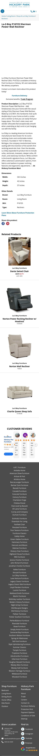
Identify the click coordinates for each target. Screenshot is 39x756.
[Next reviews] (35, 445)
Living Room (6, 694)
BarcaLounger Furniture (19, 482)
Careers (24, 700)
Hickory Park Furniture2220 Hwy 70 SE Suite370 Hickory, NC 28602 (11, 732)
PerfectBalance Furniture (19, 621)
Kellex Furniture (19, 569)
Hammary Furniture (19, 542)
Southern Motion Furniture (19, 635)
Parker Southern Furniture (19, 617)
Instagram (29, 734)
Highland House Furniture (19, 554)
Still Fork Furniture (19, 641)
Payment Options (28, 712)
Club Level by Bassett (19, 506)
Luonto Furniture (19, 590)
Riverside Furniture (19, 623)
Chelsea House (19, 503)
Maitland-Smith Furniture (19, 593)
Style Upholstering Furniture (19, 644)
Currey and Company (19, 512)
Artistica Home (19, 479)
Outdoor (5, 706)
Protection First (27, 709)
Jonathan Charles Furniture (19, 566)
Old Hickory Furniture (19, 611)
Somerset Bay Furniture (19, 632)
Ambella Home (19, 470)
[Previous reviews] (12, 445)
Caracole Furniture (19, 494)
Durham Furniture (19, 515)
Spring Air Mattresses (19, 638)
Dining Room (7, 697)
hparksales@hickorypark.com (13, 739)
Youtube (28, 738)
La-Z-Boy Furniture (19, 268)
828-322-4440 (8, 742)
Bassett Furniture (19, 488)
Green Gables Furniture (19, 539)
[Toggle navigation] (2, 11)
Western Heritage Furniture (19, 671)
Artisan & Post (19, 476)
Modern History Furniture (19, 602)
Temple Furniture (19, 650)
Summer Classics (19, 647)
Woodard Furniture (19, 677)
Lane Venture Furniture (19, 578)
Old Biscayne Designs (19, 608)
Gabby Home (19, 536)
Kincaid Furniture (19, 573)
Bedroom (5, 690)
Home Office (6, 700)
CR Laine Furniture (19, 509)
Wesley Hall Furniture (19, 668)
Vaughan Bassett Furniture (19, 662)
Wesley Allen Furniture (19, 665)
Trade (23, 697)
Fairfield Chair (19, 524)
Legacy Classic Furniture (19, 581)
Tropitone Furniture (19, 653)
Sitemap (24, 719)
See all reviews (8, 454)
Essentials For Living (19, 521)
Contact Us (25, 703)
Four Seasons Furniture (19, 530)
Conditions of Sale (28, 716)
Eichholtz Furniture (19, 518)
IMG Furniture (19, 557)
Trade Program (27, 99)
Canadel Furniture (19, 491)
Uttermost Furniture (19, 659)
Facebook (29, 729)
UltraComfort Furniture (19, 656)
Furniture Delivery (19, 95)
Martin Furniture (19, 596)
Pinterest (28, 743)
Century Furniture (19, 497)
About (23, 693)
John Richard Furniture (19, 563)
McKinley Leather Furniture (19, 599)
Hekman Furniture (19, 548)
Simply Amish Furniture (20, 629)
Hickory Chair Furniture (19, 551)
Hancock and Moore (19, 545)
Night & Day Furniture (19, 605)
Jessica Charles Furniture (19, 560)
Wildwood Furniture (19, 674)
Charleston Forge (19, 500)
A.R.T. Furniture (19, 467)
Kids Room (6, 703)
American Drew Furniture (19, 473)
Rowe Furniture (19, 626)
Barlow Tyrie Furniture (19, 485)
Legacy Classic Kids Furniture (19, 584)
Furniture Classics (19, 533)
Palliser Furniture (19, 614)
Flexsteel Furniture (19, 527)
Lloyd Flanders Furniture (19, 587)
